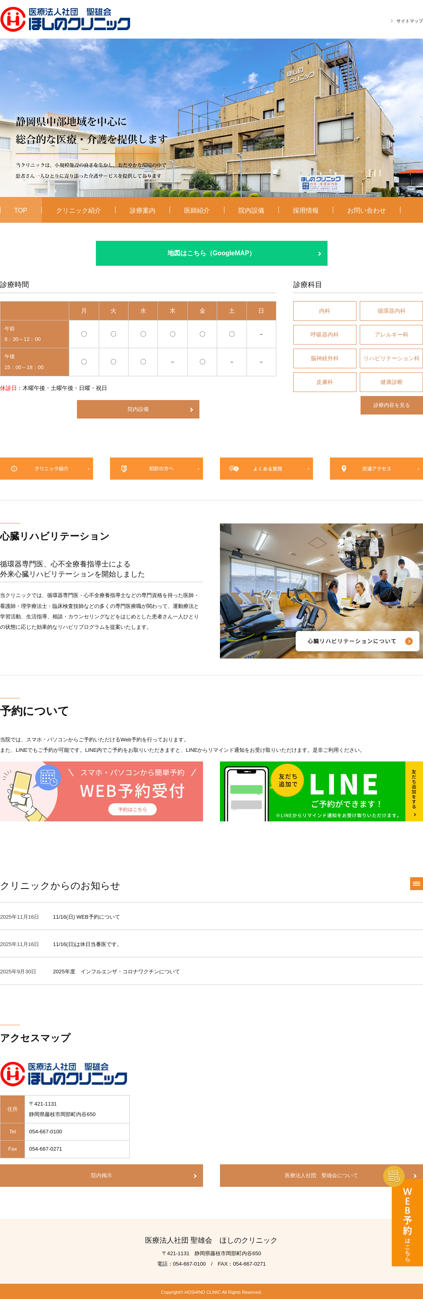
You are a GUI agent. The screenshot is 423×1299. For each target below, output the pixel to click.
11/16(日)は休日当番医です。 (87, 943)
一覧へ (416, 882)
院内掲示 (101, 1174)
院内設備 (138, 409)
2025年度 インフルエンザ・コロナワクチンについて (116, 970)
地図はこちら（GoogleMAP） (212, 253)
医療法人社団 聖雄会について (321, 1174)
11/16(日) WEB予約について (86, 915)
